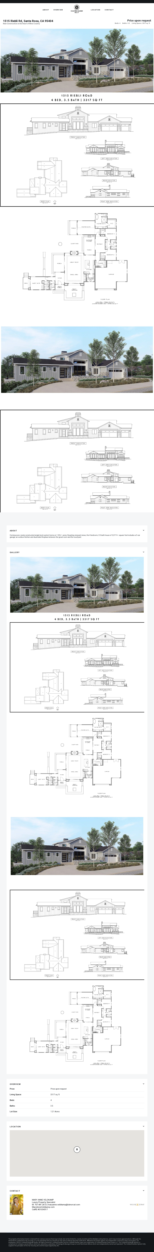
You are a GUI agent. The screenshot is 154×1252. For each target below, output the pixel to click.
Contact (109, 10)
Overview (58, 10)
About (46, 10)
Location (95, 10)
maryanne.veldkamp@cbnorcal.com (64, 1204)
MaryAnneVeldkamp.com (43, 1207)
